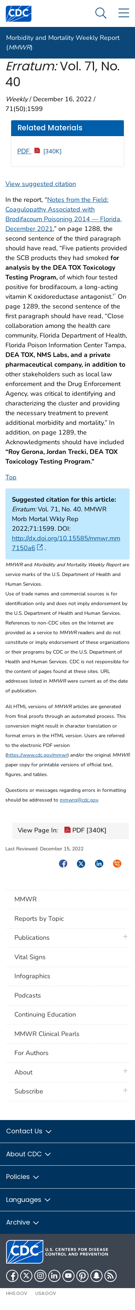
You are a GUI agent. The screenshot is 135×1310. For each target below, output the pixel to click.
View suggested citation (40, 184)
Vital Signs (30, 957)
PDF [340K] (85, 831)
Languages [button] (28, 1199)
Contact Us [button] (29, 1130)
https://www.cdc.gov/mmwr (37, 755)
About (25, 1072)
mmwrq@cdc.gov (79, 799)
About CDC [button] (29, 1153)
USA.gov (45, 1293)
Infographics (32, 976)
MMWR (25, 899)
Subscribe (28, 1091)
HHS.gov (16, 1293)
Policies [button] (23, 1176)
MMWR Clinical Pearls (47, 1034)
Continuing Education (45, 1014)
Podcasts (27, 995)
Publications (32, 937)
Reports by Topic (39, 918)
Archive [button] (23, 1222)
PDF (39, 151)
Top (11, 477)
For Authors (31, 1053)
